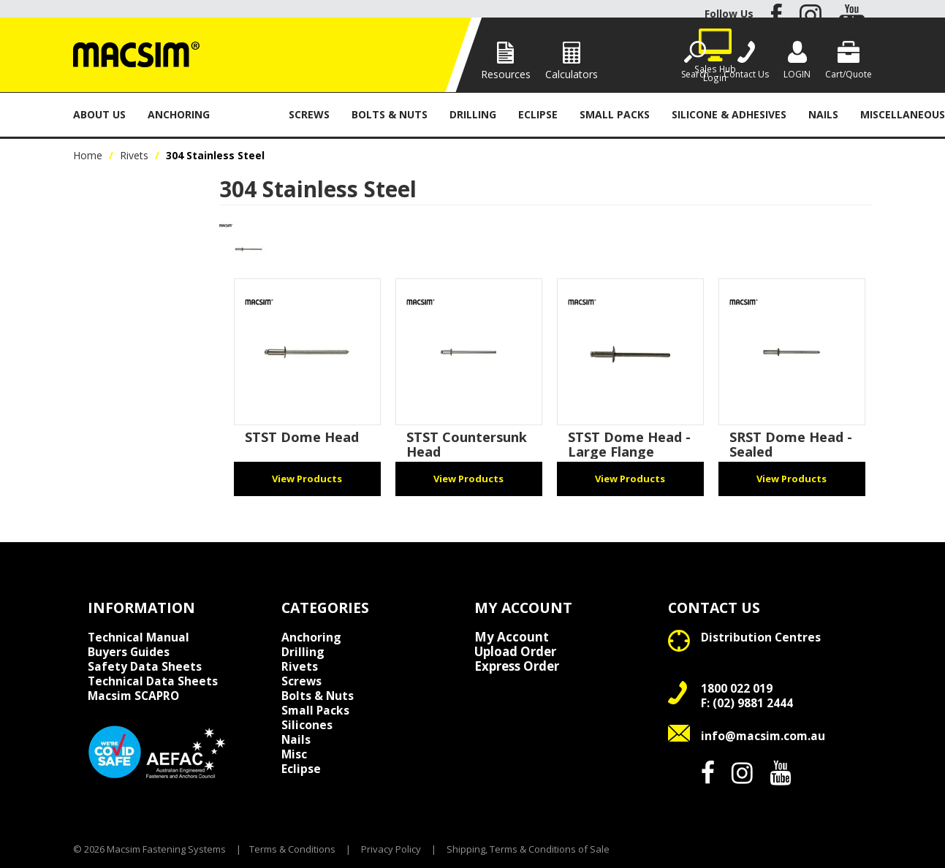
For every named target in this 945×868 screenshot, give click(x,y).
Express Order (516, 666)
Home (87, 155)
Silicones (307, 725)
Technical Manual (138, 637)
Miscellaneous (902, 114)
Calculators (571, 74)
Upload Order (515, 651)
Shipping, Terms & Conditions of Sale (528, 849)
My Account (511, 637)
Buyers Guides (129, 652)
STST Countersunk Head (466, 444)
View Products (307, 478)
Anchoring (179, 114)
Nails (823, 114)
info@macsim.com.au (763, 736)
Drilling (472, 114)
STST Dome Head (302, 437)
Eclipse (538, 114)
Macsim (133, 696)
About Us (99, 114)
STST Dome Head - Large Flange (629, 444)
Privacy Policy (391, 849)
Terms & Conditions (292, 849)
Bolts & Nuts (390, 114)
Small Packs (615, 114)
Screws (309, 114)
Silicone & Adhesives (729, 114)
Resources (506, 74)
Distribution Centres (761, 637)
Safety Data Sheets (145, 666)
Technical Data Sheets (153, 681)
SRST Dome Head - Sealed (790, 444)
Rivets (249, 114)
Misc (294, 754)
